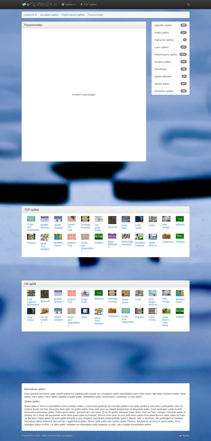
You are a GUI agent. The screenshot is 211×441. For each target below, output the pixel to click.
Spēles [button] (68, 4)
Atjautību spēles (170, 25)
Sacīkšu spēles (170, 61)
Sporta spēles (170, 83)
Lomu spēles (170, 47)
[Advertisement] (89, 39)
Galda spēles (170, 32)
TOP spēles (88, 4)
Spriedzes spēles (170, 91)
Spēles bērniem (170, 76)
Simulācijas (170, 69)
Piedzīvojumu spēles (170, 54)
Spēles (184, 436)
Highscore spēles (170, 39)
